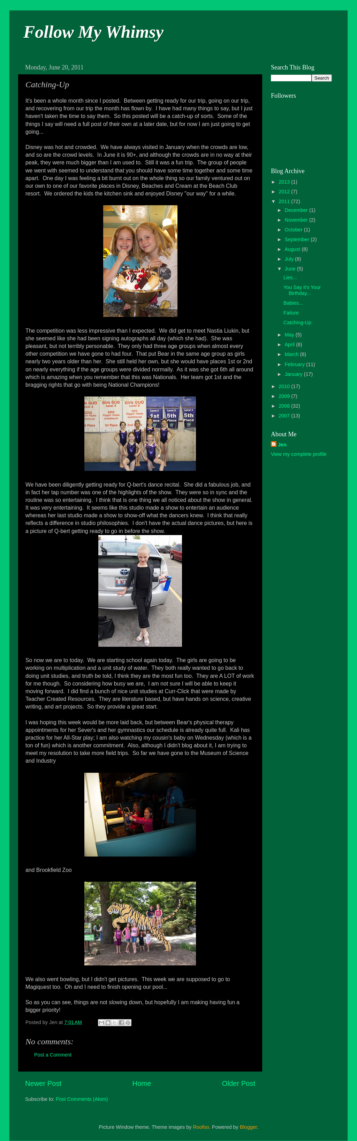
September (298, 239)
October (294, 229)
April (290, 344)
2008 (285, 406)
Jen (282, 444)
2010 (285, 386)
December (297, 210)
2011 (285, 201)
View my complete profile (299, 454)
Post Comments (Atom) (82, 1099)
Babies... (293, 303)
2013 (285, 182)
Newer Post (43, 1083)
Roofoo (201, 1127)
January (294, 374)
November (297, 220)
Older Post (238, 1083)
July (290, 259)
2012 (285, 191)
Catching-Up (297, 322)
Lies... (290, 277)
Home (141, 1083)
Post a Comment (52, 1055)
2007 (285, 415)
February (295, 364)
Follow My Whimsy (93, 32)
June (291, 269)
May (290, 335)
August (293, 249)
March (292, 354)
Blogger (248, 1127)
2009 (285, 396)
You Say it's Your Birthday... (302, 290)
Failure (291, 313)
